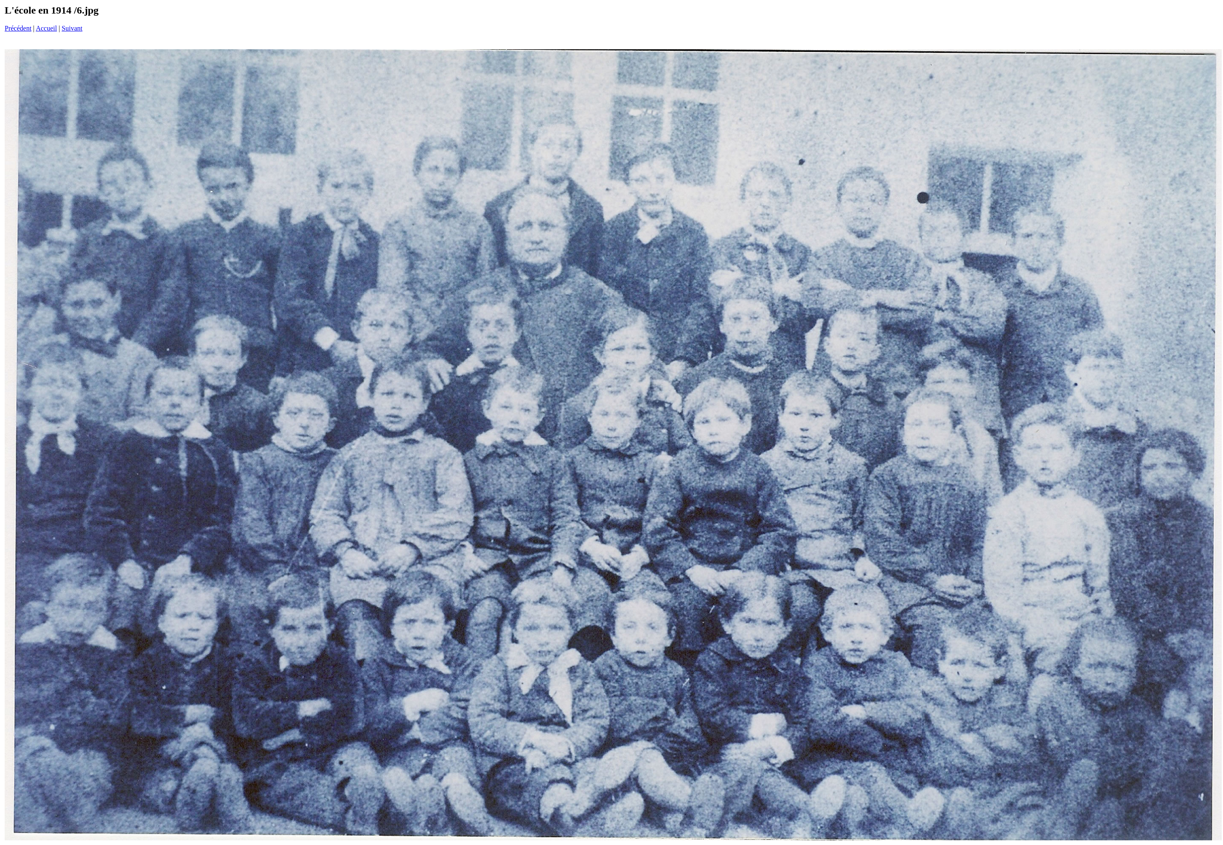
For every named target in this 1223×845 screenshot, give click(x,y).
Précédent (18, 28)
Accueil (46, 28)
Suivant (72, 28)
